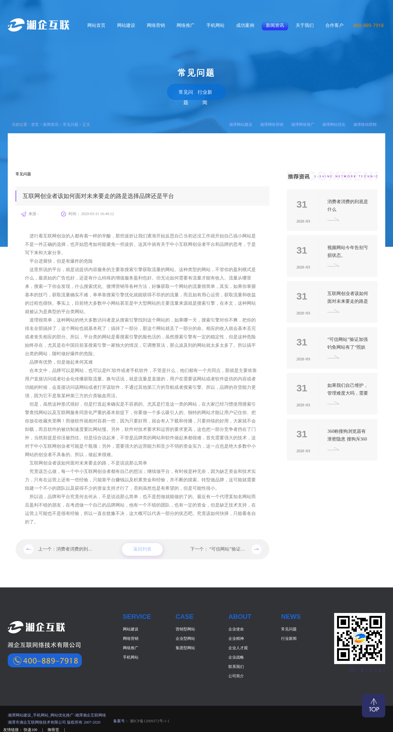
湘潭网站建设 (240, 123)
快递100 (31, 728)
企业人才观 (238, 646)
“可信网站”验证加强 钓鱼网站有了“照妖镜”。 (254, 547)
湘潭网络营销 (271, 123)
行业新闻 (217, 90)
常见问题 (175, 90)
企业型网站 (185, 637)
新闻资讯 (275, 25)
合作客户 (334, 25)
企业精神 (236, 637)
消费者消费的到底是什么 (81, 547)
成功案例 (245, 25)
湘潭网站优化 (333, 123)
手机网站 (215, 25)
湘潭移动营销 (365, 123)
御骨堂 (54, 728)
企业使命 (236, 627)
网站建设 (126, 25)
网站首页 (96, 25)
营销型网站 (185, 627)
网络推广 (186, 25)
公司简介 (236, 674)
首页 (35, 123)
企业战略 (236, 655)
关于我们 (305, 25)
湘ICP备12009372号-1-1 (149, 719)
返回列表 (142, 547)
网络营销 (156, 25)
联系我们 (236, 665)
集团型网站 (185, 646)
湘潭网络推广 (302, 123)
